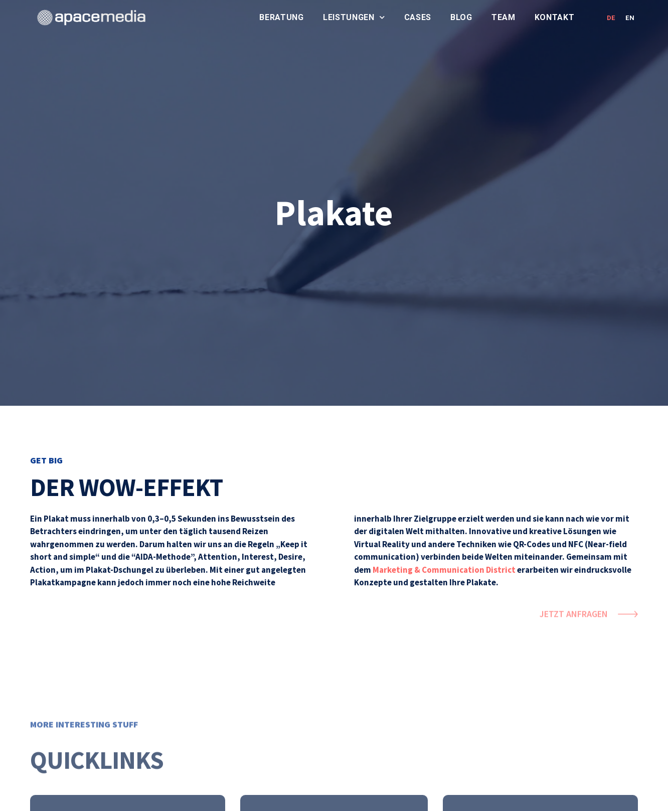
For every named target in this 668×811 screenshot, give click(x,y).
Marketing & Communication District (444, 569)
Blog (461, 17)
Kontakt (555, 17)
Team (503, 17)
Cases (418, 17)
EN (629, 18)
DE (611, 18)
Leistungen (354, 17)
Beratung (281, 17)
